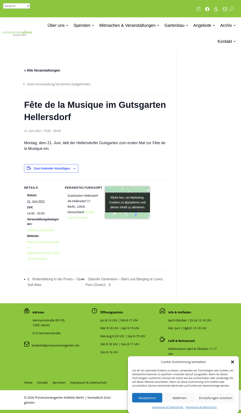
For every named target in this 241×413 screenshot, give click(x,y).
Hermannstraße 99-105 (48, 320)
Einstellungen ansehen (215, 400)
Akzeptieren (147, 400)
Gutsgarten (47, 230)
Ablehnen (179, 400)
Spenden (81, 25)
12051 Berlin (41, 325)
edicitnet (32, 230)
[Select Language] (16, 6)
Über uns (56, 25)
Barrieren (58, 383)
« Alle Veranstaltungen (42, 70)
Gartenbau (174, 25)
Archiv (226, 25)
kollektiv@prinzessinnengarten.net (54, 345)
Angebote (202, 25)
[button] (232, 365)
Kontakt (225, 41)
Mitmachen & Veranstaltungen (127, 25)
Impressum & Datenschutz (167, 410)
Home (28, 383)
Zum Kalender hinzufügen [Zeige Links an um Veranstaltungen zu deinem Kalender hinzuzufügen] (52, 168)
